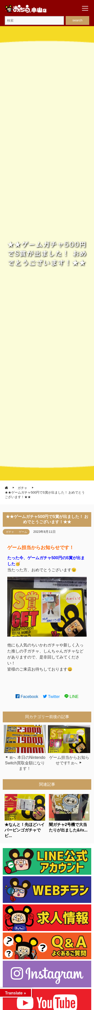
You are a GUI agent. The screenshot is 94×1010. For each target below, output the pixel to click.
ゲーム (23, 531)
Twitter (51, 696)
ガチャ (10, 531)
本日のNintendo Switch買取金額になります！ (25, 763)
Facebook (27, 696)
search (77, 20)
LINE (71, 696)
